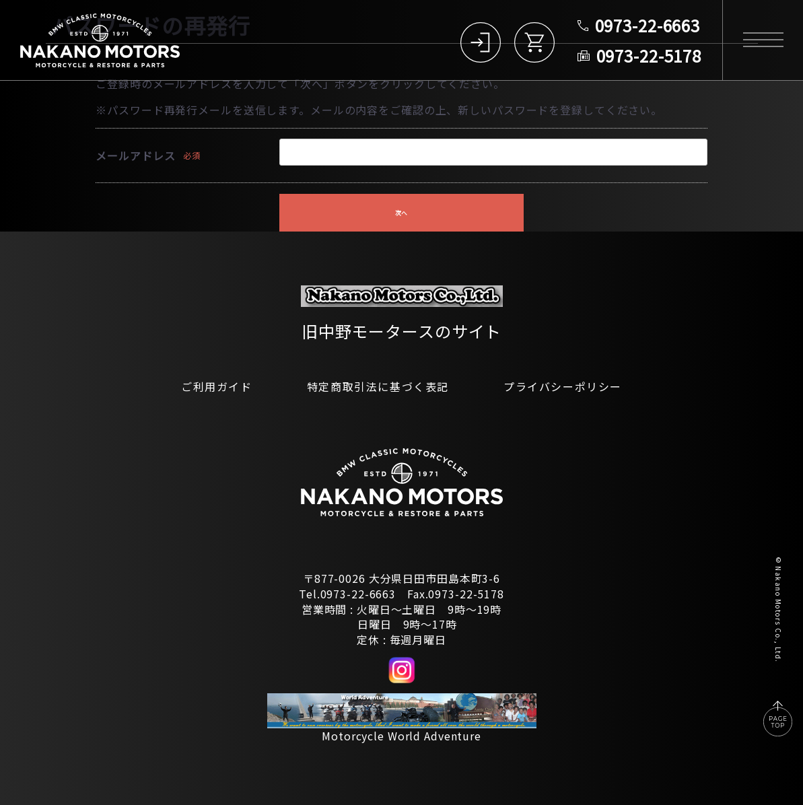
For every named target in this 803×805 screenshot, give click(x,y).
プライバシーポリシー (562, 386)
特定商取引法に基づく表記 (378, 386)
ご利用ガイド (216, 386)
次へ (401, 213)
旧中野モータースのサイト (402, 331)
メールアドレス (135, 155)
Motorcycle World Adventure (401, 736)
